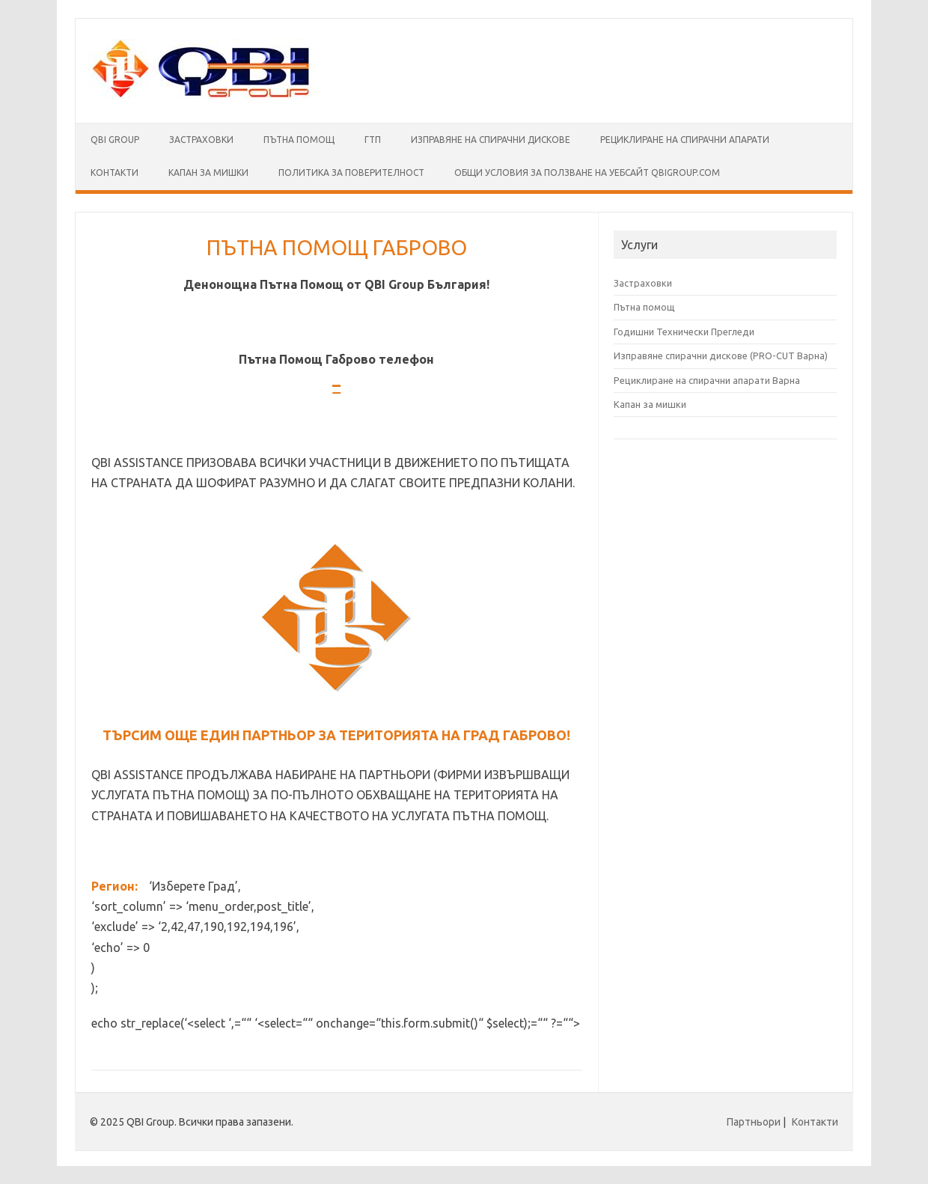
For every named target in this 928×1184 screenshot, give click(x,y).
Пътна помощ (299, 139)
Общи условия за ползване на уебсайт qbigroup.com (587, 172)
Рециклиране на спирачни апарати (684, 139)
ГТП (372, 139)
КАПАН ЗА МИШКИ (208, 172)
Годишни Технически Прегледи (684, 331)
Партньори (754, 1122)
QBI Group (115, 139)
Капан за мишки (650, 404)
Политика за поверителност (351, 172)
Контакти (114, 172)
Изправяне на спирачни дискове (490, 139)
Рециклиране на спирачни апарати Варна (707, 380)
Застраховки (201, 139)
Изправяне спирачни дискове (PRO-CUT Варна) (721, 355)
